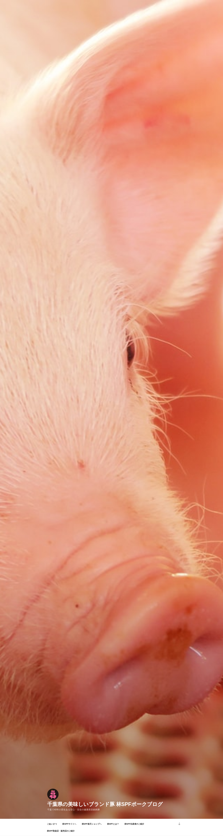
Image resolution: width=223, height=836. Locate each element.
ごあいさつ (52, 824)
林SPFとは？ (113, 824)
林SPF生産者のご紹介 (134, 824)
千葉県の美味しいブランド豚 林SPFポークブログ (105, 804)
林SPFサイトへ (69, 824)
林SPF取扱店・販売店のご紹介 (61, 831)
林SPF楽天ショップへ (92, 824)
